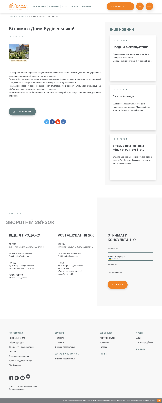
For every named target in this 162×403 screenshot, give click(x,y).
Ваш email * (113, 264)
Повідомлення (115, 272)
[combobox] (113, 259)
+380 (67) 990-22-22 (120, 6)
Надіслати (117, 285)
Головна (13, 16)
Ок (159, 400)
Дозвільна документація (20, 360)
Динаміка (104, 342)
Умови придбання (144, 342)
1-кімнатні (59, 338)
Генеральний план (17, 338)
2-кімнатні (59, 342)
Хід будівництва (107, 338)
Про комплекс (39, 6)
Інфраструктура (16, 342)
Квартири (54, 6)
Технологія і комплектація (21, 347)
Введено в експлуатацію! (131, 47)
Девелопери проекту (19, 356)
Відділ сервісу (15, 365)
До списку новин (22, 112)
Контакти (86, 6)
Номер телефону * (116, 256)
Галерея (12, 351)
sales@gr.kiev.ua (22, 256)
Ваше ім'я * (113, 249)
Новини (74, 6)
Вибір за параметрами (65, 347)
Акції (64, 6)
